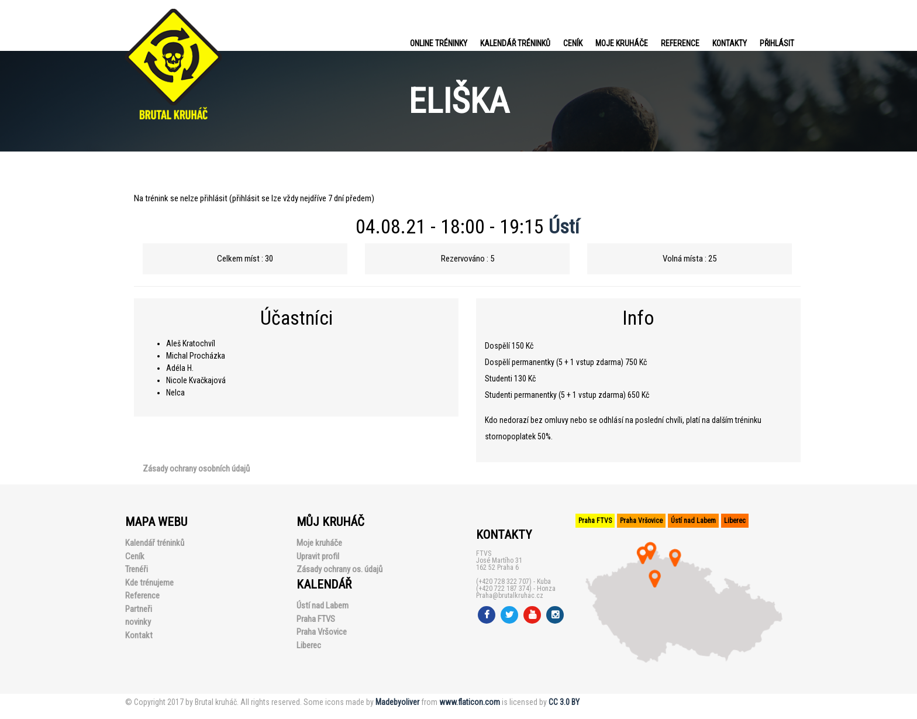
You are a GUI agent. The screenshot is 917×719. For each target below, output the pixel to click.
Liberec (309, 645)
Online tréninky (438, 43)
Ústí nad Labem (323, 605)
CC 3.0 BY (564, 702)
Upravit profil (318, 556)
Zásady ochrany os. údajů (339, 569)
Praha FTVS (316, 619)
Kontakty (729, 43)
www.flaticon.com (469, 702)
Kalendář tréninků (515, 43)
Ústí (564, 226)
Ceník (572, 43)
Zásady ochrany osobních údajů (196, 468)
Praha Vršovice (322, 632)
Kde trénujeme (149, 582)
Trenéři (136, 569)
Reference (680, 43)
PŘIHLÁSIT (777, 43)
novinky (138, 622)
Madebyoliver (397, 702)
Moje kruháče (621, 43)
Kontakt (139, 635)
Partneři (138, 609)
